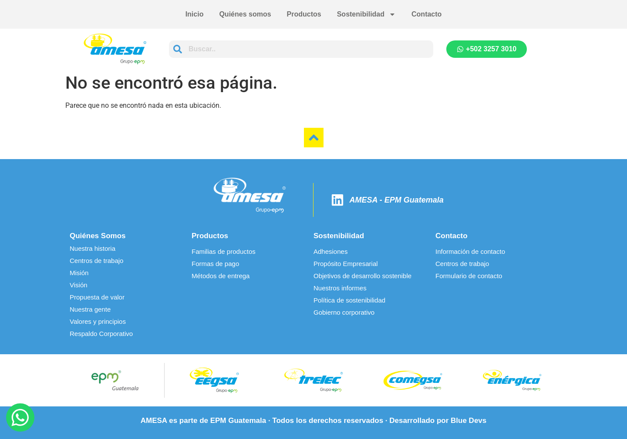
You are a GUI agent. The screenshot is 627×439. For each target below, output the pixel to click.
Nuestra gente (90, 309)
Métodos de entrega (220, 275)
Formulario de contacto (468, 275)
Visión (79, 285)
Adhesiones (330, 251)
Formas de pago (215, 263)
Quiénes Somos (97, 236)
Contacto (426, 14)
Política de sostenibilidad (349, 300)
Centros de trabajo (96, 260)
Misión (79, 272)
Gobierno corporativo (344, 312)
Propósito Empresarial (346, 263)
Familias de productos (224, 251)
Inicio (194, 14)
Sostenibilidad (366, 14)
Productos (304, 14)
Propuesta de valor (97, 297)
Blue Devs (468, 420)
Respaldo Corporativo (101, 333)
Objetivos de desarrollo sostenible (362, 275)
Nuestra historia (92, 248)
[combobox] (301, 49)
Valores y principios (98, 321)
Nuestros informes (340, 288)
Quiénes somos (245, 14)
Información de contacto (470, 251)
